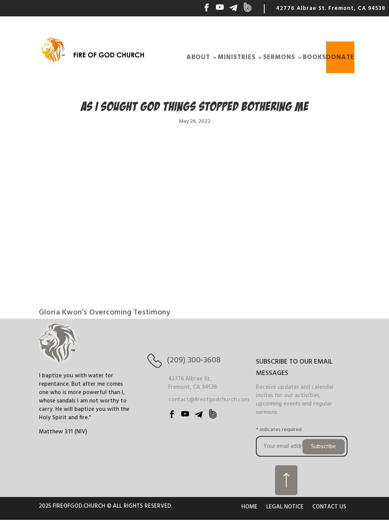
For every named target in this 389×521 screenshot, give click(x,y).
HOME (249, 506)
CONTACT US (329, 506)
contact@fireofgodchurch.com (208, 399)
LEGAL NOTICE (285, 506)
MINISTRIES (237, 57)
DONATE (340, 57)
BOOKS (314, 57)
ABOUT (198, 57)
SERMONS (279, 57)
